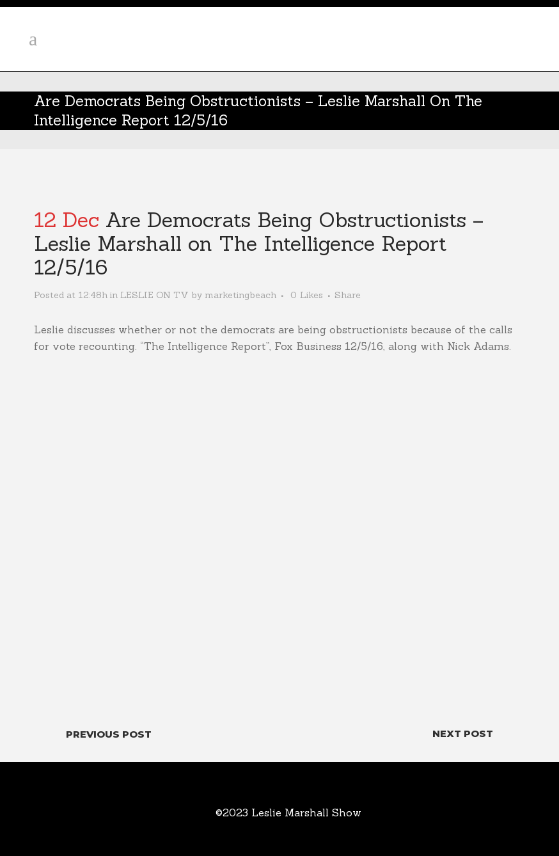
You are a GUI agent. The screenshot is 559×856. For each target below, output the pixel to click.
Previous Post (109, 734)
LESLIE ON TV (154, 295)
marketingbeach (240, 295)
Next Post (462, 733)
